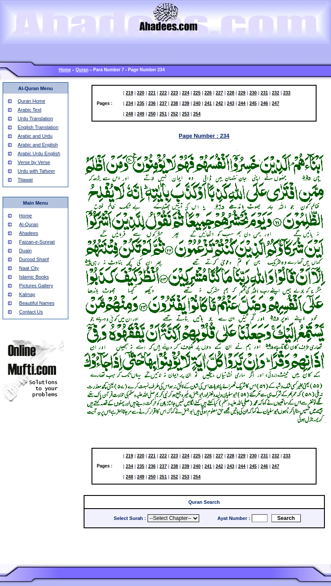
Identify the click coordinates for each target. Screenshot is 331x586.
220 (140, 93)
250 (152, 114)
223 (174, 93)
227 (219, 93)
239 (186, 103)
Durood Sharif (34, 259)
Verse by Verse (34, 162)
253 (186, 114)
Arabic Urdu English (39, 153)
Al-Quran (29, 224)
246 (264, 103)
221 (152, 93)
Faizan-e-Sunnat (37, 241)
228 (230, 93)
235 (140, 103)
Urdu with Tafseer (36, 171)
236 (152, 103)
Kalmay (27, 294)
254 (197, 114)
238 (174, 103)
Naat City (29, 268)
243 (230, 103)
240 (197, 103)
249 (140, 114)
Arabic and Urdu (35, 136)
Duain (25, 250)
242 (219, 103)
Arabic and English (38, 144)
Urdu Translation (35, 118)
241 (208, 103)
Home (65, 69)
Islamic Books (34, 276)
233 (287, 93)
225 (197, 93)
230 (253, 93)
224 (186, 93)
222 (163, 93)
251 (163, 114)
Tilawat (25, 179)
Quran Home (31, 101)
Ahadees (28, 233)
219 (129, 93)
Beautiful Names (37, 303)
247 (275, 103)
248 (129, 114)
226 (208, 93)
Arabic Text (29, 109)
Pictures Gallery (36, 285)
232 (275, 93)
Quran (82, 69)
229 (242, 93)
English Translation (38, 127)
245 (253, 103)
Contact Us (31, 311)
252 (174, 114)
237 (163, 103)
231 (264, 93)
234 (129, 103)
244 (242, 103)
